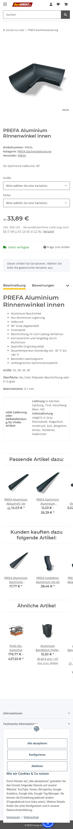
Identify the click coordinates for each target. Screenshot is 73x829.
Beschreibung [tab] (14, 285)
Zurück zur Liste (15, 30)
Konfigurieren (37, 754)
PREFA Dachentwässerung (34, 151)
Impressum (13, 817)
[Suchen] (65, 14)
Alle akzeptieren (37, 743)
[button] (51, 4)
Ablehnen (37, 766)
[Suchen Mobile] (32, 14)
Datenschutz (31, 817)
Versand (48, 231)
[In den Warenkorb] (6, 42)
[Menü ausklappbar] (5, 2)
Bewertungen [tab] (43, 285)
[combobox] (36, 185)
